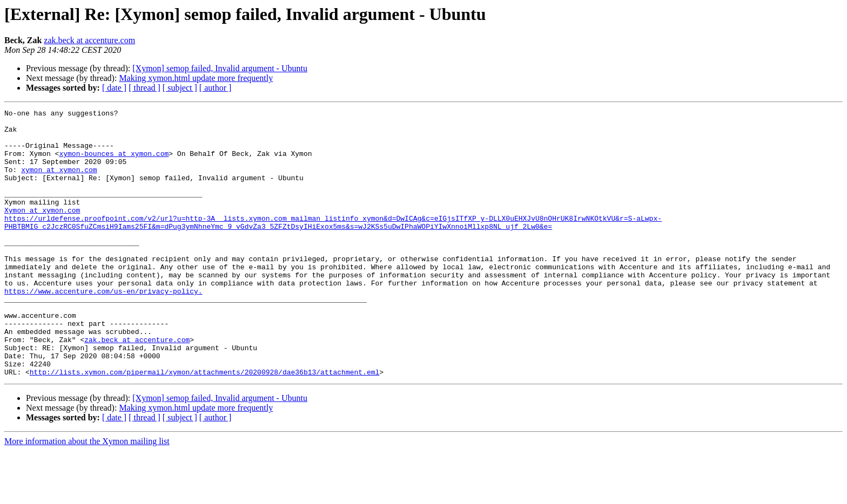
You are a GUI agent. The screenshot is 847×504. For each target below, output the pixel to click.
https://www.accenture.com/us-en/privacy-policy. (103, 328)
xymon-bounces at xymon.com (114, 163)
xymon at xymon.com (59, 182)
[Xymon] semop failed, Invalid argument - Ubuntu (219, 68)
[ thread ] (144, 87)
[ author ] (215, 87)
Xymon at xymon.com (42, 231)
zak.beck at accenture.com (89, 40)
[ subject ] (180, 87)
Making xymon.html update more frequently (196, 78)
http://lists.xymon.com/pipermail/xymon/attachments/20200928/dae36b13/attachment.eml (204, 425)
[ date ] (114, 87)
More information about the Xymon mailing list (87, 494)
